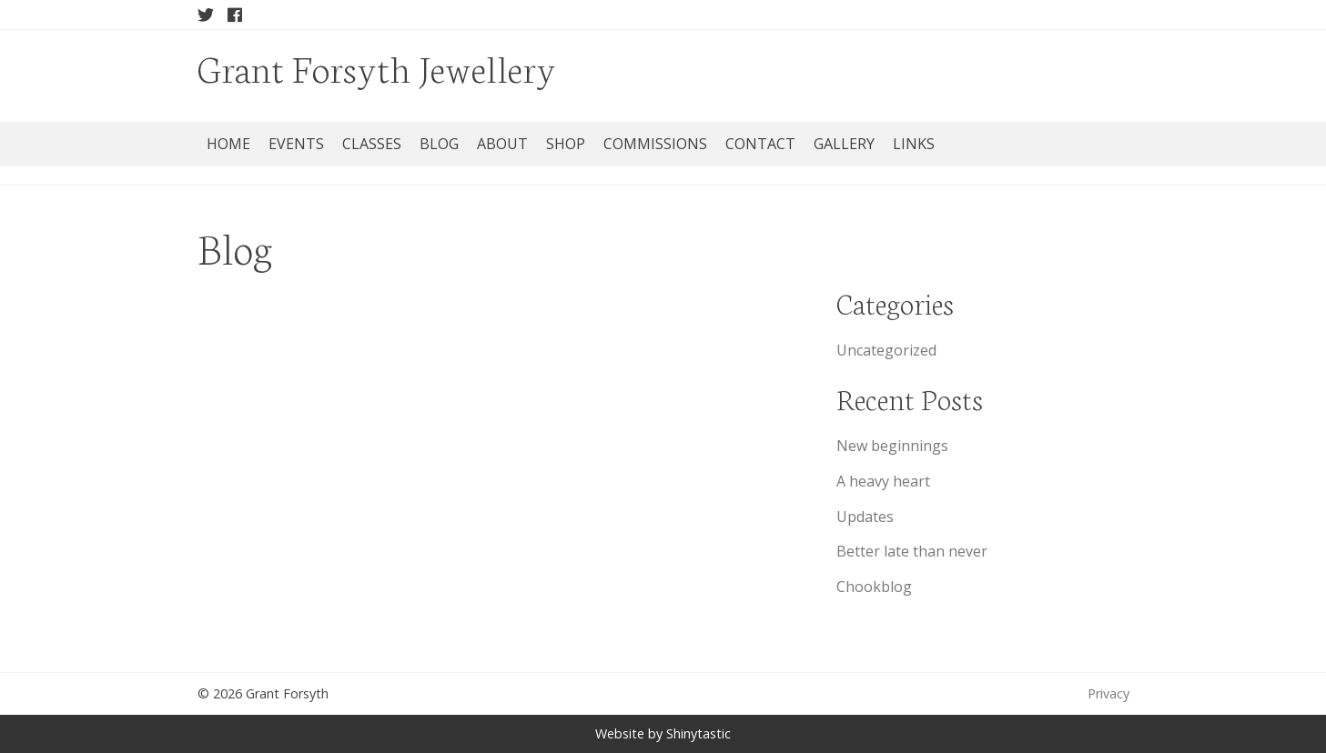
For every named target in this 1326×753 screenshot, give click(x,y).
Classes (371, 144)
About (502, 144)
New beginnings (892, 446)
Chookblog (874, 587)
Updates (865, 517)
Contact (760, 144)
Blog (439, 144)
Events (296, 144)
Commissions (655, 144)
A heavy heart (883, 481)
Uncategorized (886, 350)
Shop (565, 144)
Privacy (1108, 693)
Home (228, 144)
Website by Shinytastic (663, 733)
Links (914, 144)
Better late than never (911, 551)
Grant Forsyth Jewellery (376, 67)
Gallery (844, 144)
